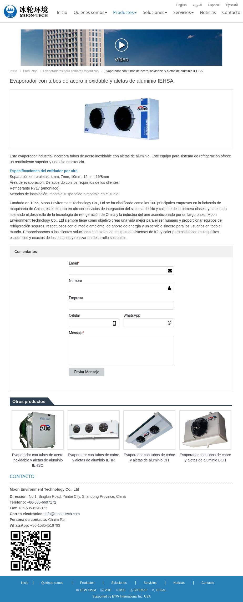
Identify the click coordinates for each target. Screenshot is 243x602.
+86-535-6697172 (41, 502)
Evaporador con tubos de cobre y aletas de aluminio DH (149, 457)
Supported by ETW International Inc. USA (121, 596)
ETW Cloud (86, 590)
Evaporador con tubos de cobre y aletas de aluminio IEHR (93, 457)
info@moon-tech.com (62, 514)
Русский (232, 5)
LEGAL (159, 590)
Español (214, 5)
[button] (90, 12)
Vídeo (121, 50)
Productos (30, 71)
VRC (106, 590)
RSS (120, 590)
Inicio (13, 71)
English (181, 5)
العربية (197, 5)
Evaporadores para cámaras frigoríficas (70, 71)
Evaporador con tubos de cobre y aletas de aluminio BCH (205, 457)
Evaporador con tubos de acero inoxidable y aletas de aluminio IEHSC (37, 460)
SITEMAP (139, 590)
